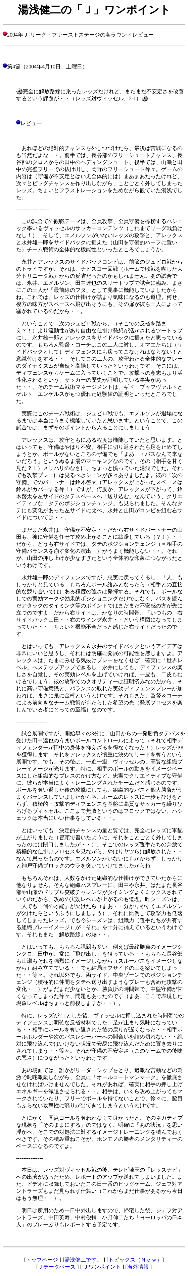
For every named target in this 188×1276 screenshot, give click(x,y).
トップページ (42, 1260)
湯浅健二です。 (83, 1260)
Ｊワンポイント (102, 1267)
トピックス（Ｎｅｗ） (135, 1260)
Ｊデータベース (57, 1267)
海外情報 (138, 1267)
